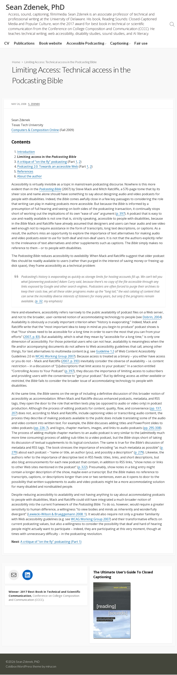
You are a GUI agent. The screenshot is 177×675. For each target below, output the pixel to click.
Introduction (26, 152)
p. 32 (39, 301)
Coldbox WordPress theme (23, 666)
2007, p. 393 (70, 361)
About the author (29, 176)
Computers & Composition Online (35, 130)
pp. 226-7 (41, 428)
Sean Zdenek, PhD (28, 662)
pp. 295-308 (152, 428)
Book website (50, 43)
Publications (24, 43)
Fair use (141, 43)
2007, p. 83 (31, 337)
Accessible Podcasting (85, 43)
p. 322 (82, 467)
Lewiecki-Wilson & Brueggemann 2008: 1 (57, 514)
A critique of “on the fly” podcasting (42, 162)
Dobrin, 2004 (152, 317)
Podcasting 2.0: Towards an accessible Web (48, 166)
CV (6, 43)
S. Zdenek (34, 104)
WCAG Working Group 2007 (55, 356)
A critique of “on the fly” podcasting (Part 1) (51, 542)
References (25, 171)
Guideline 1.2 (105, 351)
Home (16, 62)
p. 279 (139, 452)
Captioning (119, 43)
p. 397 (120, 214)
